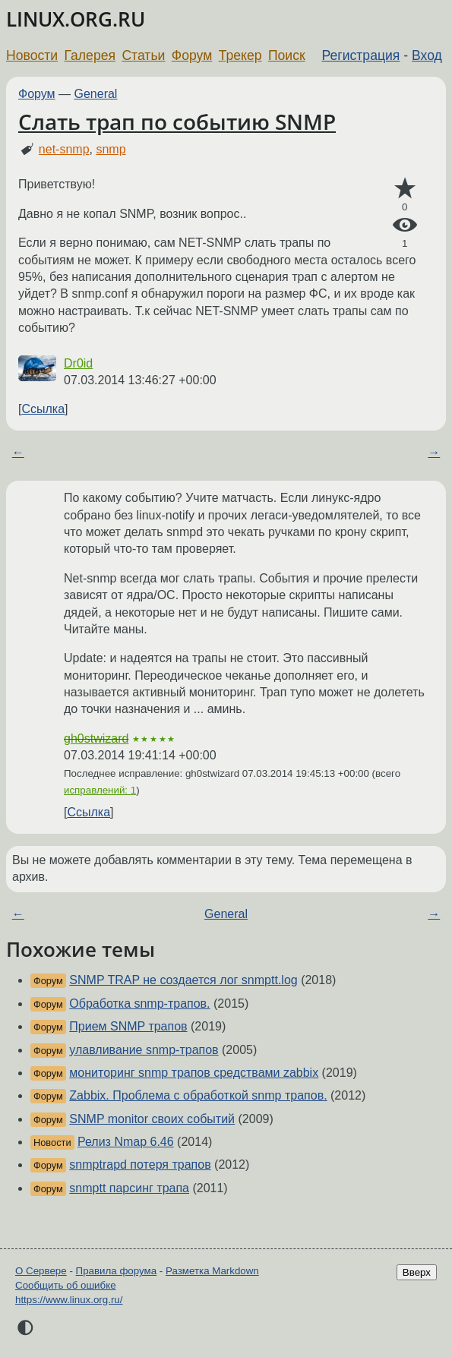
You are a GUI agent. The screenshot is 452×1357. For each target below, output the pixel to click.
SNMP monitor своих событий (152, 1118)
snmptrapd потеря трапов (139, 1164)
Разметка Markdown (212, 1271)
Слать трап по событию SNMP (177, 121)
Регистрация (361, 55)
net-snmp (64, 149)
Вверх (417, 1272)
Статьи (143, 55)
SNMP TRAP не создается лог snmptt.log (183, 980)
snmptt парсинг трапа (129, 1188)
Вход (427, 55)
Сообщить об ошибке (65, 1285)
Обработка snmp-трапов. (139, 1003)
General (96, 93)
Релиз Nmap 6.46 (125, 1141)
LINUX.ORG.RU (75, 19)
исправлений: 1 (100, 790)
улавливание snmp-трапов (143, 1049)
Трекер (240, 55)
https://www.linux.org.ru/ (68, 1299)
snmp (110, 149)
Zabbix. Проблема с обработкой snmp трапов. (198, 1095)
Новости (32, 55)
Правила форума (116, 1271)
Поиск (286, 55)
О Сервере (41, 1271)
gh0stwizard (96, 738)
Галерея (90, 55)
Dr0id (78, 363)
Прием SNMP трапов (128, 1026)
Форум (192, 55)
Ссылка (43, 408)
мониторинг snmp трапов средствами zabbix (193, 1072)
